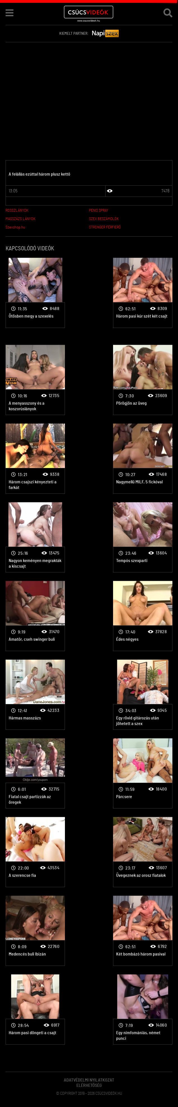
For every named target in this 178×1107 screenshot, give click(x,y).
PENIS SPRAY (98, 211)
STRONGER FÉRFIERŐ (105, 227)
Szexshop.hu (15, 227)
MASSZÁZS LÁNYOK (20, 219)
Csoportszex (35, 293)
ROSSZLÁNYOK (17, 211)
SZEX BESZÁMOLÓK (104, 219)
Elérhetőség (89, 1085)
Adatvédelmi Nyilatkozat (89, 1080)
